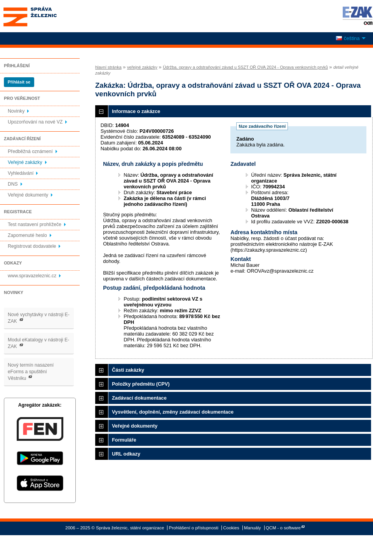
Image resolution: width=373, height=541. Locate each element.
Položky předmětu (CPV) (141, 384)
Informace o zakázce (136, 111)
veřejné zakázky (142, 67)
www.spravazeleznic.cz (32, 275)
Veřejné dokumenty (28, 195)
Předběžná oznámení (30, 151)
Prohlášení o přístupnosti (193, 527)
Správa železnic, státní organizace (44, 16)
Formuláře (124, 440)
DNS (13, 184)
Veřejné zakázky (25, 162)
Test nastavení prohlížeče (34, 224)
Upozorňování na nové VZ (35, 122)
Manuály (252, 527)
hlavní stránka (108, 67)
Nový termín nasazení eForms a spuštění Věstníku (31, 371)
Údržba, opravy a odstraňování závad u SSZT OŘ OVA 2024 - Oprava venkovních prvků (245, 67)
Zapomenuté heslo (27, 235)
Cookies (231, 527)
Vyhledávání (20, 173)
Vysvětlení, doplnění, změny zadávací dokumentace (173, 412)
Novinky (16, 111)
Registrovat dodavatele (32, 246)
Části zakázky (128, 370)
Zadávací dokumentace (139, 398)
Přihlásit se (19, 82)
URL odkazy (126, 454)
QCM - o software (283, 527)
